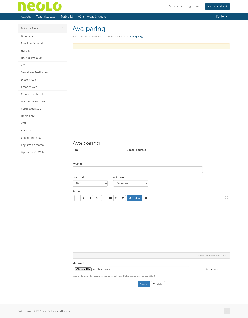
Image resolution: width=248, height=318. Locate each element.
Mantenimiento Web (33, 101)
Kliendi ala (97, 36)
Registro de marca (32, 145)
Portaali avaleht (80, 36)
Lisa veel (212, 269)
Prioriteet (119, 177)
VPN (23, 123)
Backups (26, 130)
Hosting (25, 50)
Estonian (175, 6)
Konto (221, 16)
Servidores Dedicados (34, 72)
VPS (23, 65)
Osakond (78, 177)
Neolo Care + (29, 116)
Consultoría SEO (31, 137)
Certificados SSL (31, 108)
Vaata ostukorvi (217, 6)
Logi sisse (193, 6)
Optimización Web (32, 152)
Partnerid (67, 16)
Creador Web (29, 87)
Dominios (27, 36)
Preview (134, 198)
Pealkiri (77, 163)
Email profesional (32, 43)
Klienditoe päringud (116, 36)
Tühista (157, 284)
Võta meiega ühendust (92, 16)
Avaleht (26, 16)
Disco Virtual (29, 79)
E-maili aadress (136, 150)
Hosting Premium (32, 58)
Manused (78, 263)
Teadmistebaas (45, 16)
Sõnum (77, 191)
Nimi (75, 150)
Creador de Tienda (32, 94)
